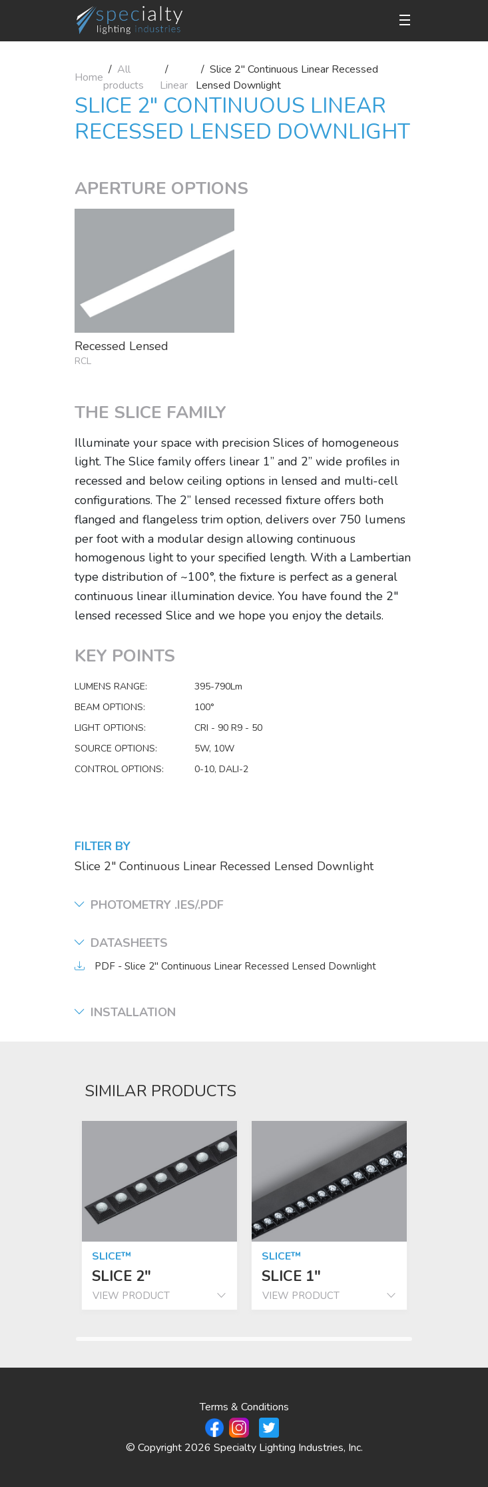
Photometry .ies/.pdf (149, 905)
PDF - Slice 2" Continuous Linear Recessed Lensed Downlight (235, 966)
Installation (125, 1013)
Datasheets (121, 943)
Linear (174, 85)
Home (89, 77)
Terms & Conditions (244, 1407)
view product (159, 1296)
